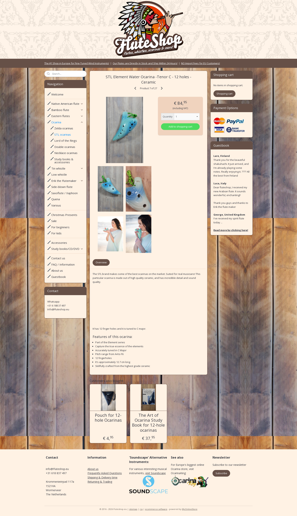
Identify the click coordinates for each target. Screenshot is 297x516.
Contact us (58, 258)
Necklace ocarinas (65, 153)
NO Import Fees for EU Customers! (200, 63)
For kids (56, 233)
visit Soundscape (155, 473)
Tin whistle (67, 168)
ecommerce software (156, 509)
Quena (55, 199)
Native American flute (67, 104)
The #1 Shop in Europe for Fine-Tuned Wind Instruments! (76, 63)
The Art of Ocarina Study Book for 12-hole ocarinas (148, 423)
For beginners (60, 227)
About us (57, 270)
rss (141, 509)
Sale (54, 221)
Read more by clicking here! (230, 230)
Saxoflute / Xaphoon (64, 193)
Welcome (57, 94)
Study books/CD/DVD (67, 249)
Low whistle (59, 174)
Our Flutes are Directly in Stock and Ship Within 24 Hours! (145, 63)
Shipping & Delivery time (102, 477)
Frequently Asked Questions (105, 473)
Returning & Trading (100, 481)
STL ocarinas (62, 134)
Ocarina (67, 122)
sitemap (133, 509)
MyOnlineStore (189, 509)
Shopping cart (224, 93)
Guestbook (58, 277)
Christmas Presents (64, 215)
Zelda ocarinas (63, 128)
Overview (101, 262)
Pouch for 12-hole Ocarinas (108, 418)
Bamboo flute (67, 110)
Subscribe (221, 473)
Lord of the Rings (65, 140)
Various (56, 205)
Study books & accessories (63, 160)
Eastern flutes (67, 116)
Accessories (59, 243)
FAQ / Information (63, 264)
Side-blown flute (62, 187)
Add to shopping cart (180, 126)
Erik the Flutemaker (67, 181)
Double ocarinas (64, 147)
